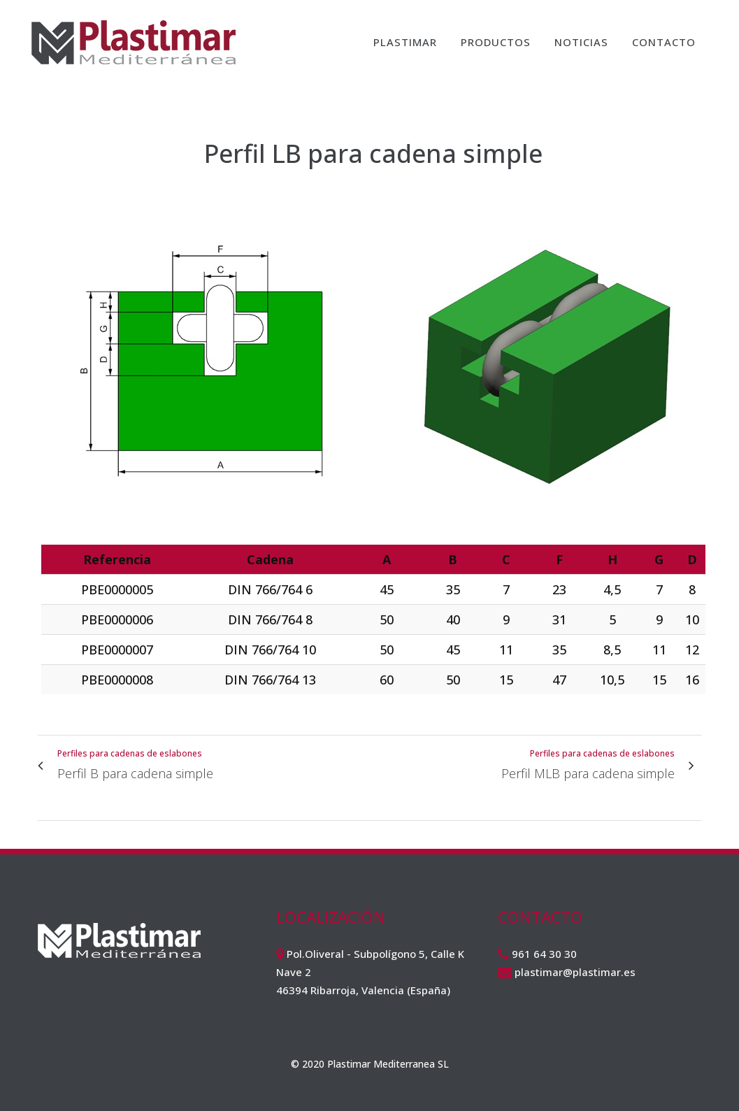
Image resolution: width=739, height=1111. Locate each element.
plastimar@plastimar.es (575, 972)
